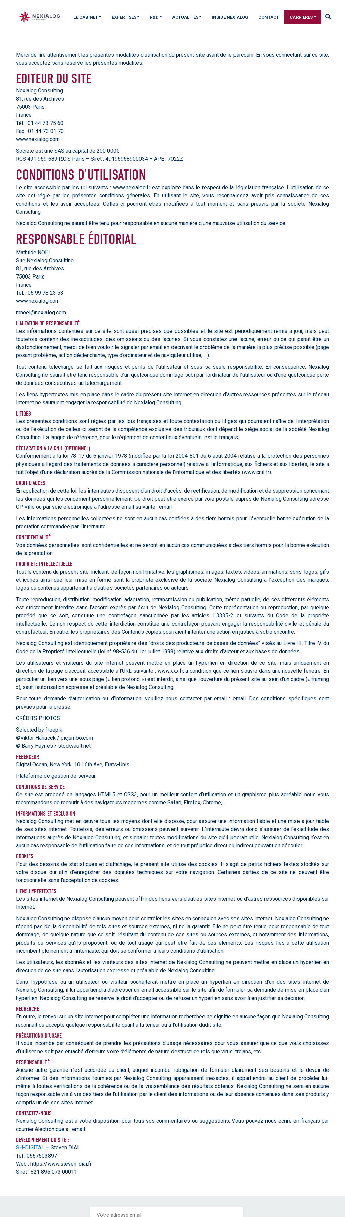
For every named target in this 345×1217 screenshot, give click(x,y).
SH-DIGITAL (30, 1147)
